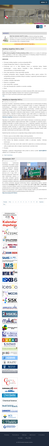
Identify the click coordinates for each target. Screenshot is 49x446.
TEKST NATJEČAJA (8, 155)
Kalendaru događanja (7, 117)
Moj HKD (28, 438)
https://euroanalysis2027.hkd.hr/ (9, 193)
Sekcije (24, 435)
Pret (10, 202)
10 (36, 202)
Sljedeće (41, 202)
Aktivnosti (33, 435)
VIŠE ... (4, 96)
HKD (23, 16)
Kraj (4, 204)
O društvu (42, 435)
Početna (6, 435)
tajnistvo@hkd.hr (43, 150)
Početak (5, 202)
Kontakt (20, 438)
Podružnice (15, 435)
